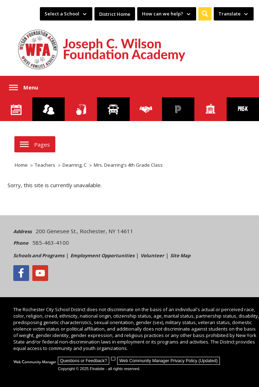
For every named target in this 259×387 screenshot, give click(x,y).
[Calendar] (16, 109)
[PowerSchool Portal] (178, 109)
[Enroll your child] (48, 109)
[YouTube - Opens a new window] (40, 273)
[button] (205, 13)
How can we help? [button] (162, 13)
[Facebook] (21, 273)
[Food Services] (81, 109)
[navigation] (66, 13)
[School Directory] (210, 109)
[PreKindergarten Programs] (243, 109)
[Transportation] (113, 109)
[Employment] (146, 109)
